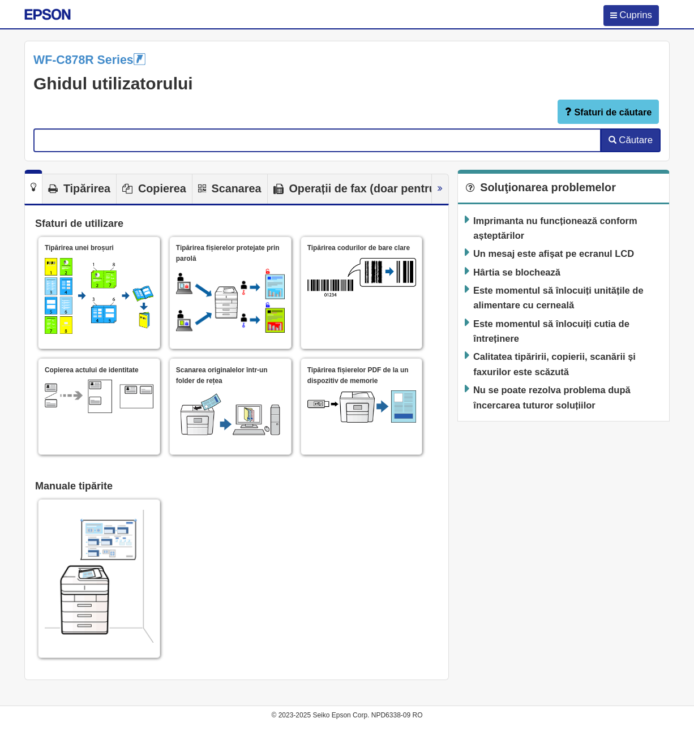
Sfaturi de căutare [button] (608, 112)
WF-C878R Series (89, 60)
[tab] (33, 187)
